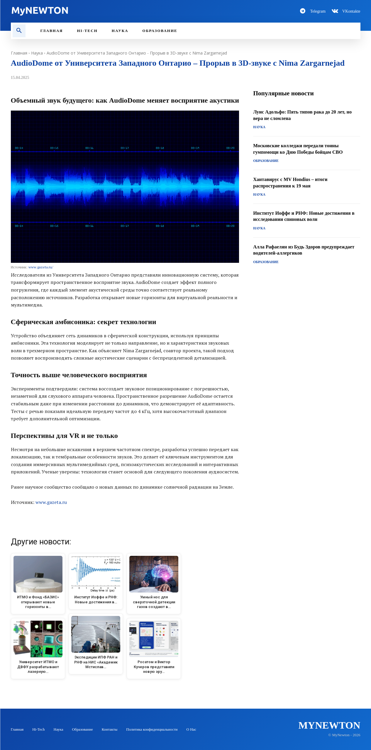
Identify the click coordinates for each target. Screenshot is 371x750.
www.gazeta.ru (51, 502)
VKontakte (351, 11)
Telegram (318, 11)
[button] (19, 30)
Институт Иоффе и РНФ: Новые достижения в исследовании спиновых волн (306, 216)
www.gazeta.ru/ (40, 267)
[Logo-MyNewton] (95, 11)
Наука (37, 53)
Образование (265, 161)
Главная (19, 53)
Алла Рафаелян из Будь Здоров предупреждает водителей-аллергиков (298, 250)
